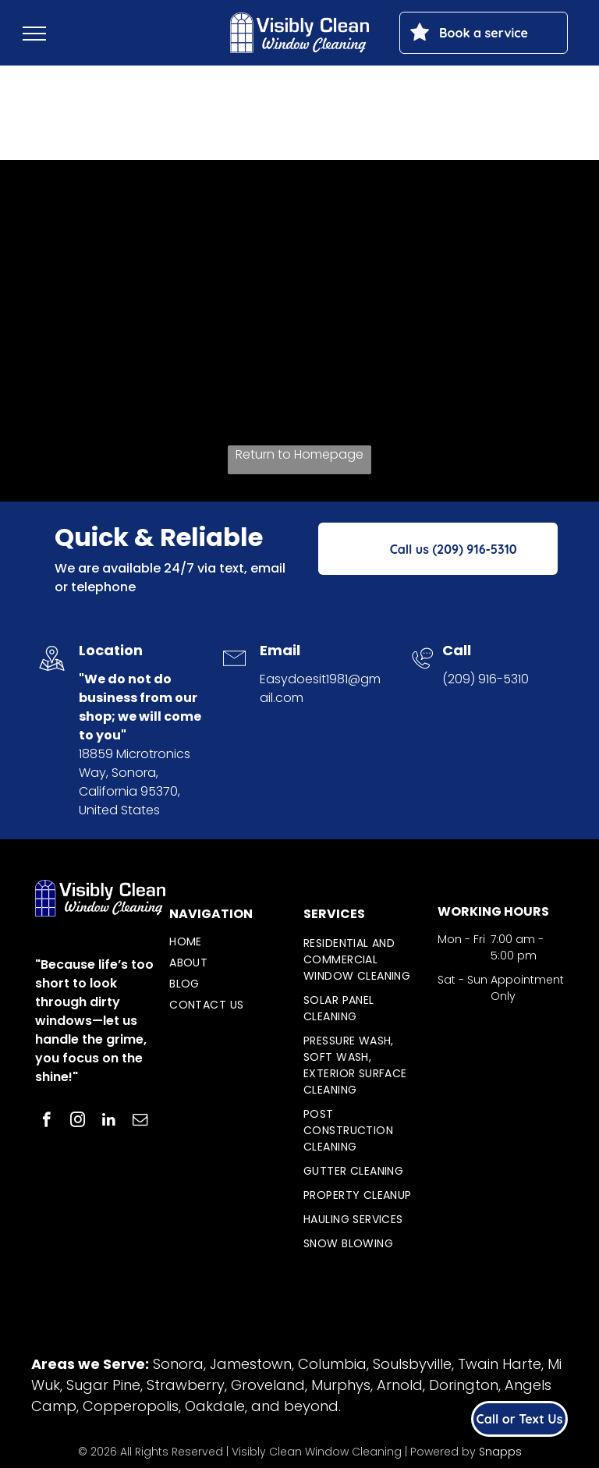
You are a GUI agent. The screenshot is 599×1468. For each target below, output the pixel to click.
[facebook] (46, 1121)
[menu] (34, 33)
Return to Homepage (299, 454)
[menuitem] (226, 941)
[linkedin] (108, 1121)
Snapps (500, 1451)
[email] (140, 1121)
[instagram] (77, 1121)
